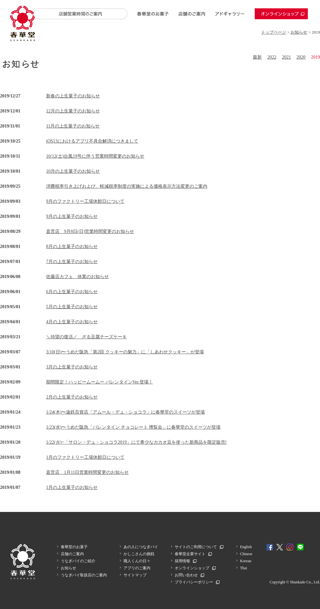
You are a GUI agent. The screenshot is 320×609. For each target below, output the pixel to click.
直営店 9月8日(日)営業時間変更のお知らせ (90, 231)
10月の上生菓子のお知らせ (73, 171)
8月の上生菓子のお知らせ (72, 246)
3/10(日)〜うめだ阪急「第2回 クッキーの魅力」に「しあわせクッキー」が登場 (125, 352)
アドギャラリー (230, 13)
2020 (301, 57)
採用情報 (182, 561)
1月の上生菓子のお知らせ (72, 487)
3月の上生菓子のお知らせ (72, 367)
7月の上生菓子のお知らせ (72, 261)
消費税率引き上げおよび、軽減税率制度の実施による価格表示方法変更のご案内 (126, 186)
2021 (286, 57)
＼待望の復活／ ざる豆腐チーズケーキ (86, 336)
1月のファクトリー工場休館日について (85, 457)
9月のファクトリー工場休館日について (85, 201)
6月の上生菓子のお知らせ (72, 291)
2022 (272, 57)
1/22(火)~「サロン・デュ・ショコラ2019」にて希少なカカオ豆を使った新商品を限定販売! (136, 442)
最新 (257, 57)
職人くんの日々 (137, 561)
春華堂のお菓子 (153, 13)
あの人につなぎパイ (141, 547)
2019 (315, 57)
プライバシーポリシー (194, 582)
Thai (243, 568)
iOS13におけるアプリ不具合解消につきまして (92, 141)
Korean (245, 561)
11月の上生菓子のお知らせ (73, 126)
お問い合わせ (186, 575)
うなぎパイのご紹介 (78, 561)
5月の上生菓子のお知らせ (72, 306)
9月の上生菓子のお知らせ (72, 216)
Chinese (246, 554)
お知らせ (299, 32)
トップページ (273, 32)
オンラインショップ (281, 13)
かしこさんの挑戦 (139, 554)
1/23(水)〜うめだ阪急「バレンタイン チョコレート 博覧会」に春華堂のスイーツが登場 (133, 427)
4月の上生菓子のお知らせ (72, 321)
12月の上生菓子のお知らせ (73, 111)
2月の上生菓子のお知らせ (72, 397)
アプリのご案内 (137, 568)
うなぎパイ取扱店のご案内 (84, 575)
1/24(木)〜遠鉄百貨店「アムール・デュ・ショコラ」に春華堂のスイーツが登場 (125, 412)
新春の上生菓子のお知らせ (73, 96)
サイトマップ (135, 575)
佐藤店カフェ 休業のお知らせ (77, 276)
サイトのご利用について (196, 547)
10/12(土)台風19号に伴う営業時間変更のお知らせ (95, 156)
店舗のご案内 (191, 13)
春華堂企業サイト (190, 554)
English (246, 547)
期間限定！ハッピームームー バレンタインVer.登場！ (99, 382)
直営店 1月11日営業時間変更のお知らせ (87, 472)
